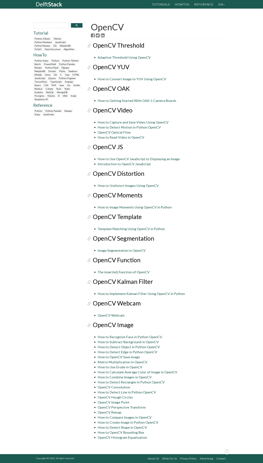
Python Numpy (42, 45)
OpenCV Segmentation (121, 238)
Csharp (49, 88)
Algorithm (69, 49)
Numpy (38, 67)
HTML (76, 74)
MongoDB (62, 92)
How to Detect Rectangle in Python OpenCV (131, 382)
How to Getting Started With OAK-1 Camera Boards (137, 101)
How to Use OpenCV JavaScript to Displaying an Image (139, 159)
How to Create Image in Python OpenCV (128, 422)
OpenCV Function (115, 260)
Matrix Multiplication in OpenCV (122, 362)
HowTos (182, 4)
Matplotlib (65, 45)
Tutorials (161, 4)
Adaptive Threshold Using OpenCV (124, 57)
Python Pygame (67, 78)
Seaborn (72, 71)
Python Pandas (67, 64)
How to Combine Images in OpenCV (125, 377)
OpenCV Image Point (113, 402)
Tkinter (57, 38)
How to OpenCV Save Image (119, 357)
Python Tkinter (70, 60)
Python (55, 60)
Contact (221, 458)
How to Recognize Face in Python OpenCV (130, 337)
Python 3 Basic (42, 38)
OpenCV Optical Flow (114, 132)
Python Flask (52, 67)
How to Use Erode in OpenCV (120, 367)
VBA (65, 95)
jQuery (52, 78)
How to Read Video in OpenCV (121, 137)
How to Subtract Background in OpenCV (128, 342)
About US (153, 458)
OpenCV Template (115, 216)
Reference (203, 4)
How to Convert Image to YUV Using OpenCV (132, 79)
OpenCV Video (111, 110)
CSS (46, 85)
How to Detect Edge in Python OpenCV (127, 352)
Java (61, 85)
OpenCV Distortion (117, 173)
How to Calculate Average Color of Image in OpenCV (137, 372)
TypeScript (56, 81)
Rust (58, 88)
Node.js (38, 88)
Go (68, 85)
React (38, 85)
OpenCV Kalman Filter (121, 281)
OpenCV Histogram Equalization (122, 437)
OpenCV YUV (109, 67)
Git (55, 45)
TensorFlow (41, 81)
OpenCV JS (106, 146)
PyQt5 (38, 49)
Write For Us (169, 458)
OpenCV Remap (109, 412)
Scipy (37, 114)
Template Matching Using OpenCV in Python (131, 229)
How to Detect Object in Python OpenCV (129, 347)
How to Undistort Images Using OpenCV (128, 185)
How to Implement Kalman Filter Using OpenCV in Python (141, 294)
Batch (38, 64)
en (221, 4)
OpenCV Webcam (115, 303)
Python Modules (43, 42)
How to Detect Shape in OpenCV (122, 427)
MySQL (50, 92)
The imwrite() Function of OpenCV (124, 272)
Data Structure (53, 49)
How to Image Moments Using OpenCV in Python (135, 207)
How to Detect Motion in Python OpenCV (129, 127)
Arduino (39, 92)
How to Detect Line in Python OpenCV (127, 392)
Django (65, 67)
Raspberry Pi (41, 99)
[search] (50, 25)
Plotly (62, 71)
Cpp (67, 74)
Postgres (39, 95)
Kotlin (76, 85)
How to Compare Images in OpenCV (125, 417)
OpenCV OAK (109, 88)
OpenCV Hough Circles (115, 397)
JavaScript (60, 42)
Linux (47, 74)
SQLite (51, 95)
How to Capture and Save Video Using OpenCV (133, 122)
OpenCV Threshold (117, 45)
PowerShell (50, 64)
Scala (73, 95)
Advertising (206, 458)
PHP (53, 85)
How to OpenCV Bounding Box (121, 432)
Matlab (38, 74)
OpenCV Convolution (114, 387)
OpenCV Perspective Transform (122, 407)
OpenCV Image (111, 324)
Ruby (67, 88)
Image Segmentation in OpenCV (122, 250)
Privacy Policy (188, 458)
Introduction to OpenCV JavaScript (124, 164)
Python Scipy (41, 60)
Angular (69, 81)
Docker (52, 71)
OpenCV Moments (116, 195)
